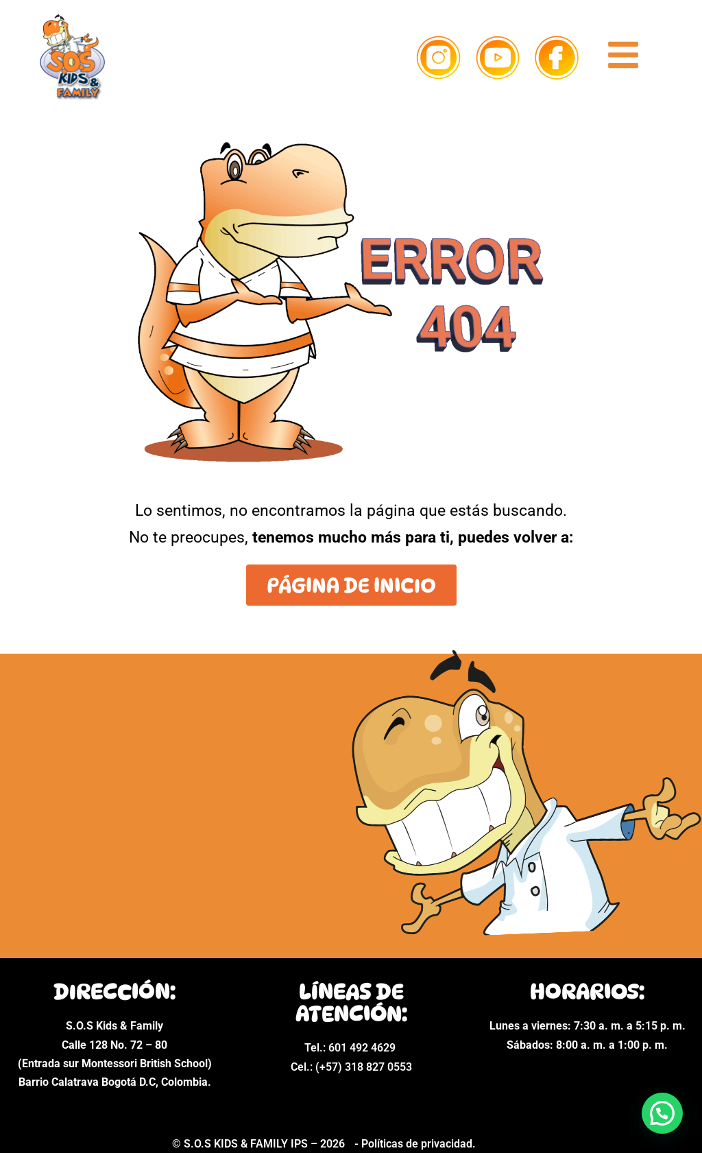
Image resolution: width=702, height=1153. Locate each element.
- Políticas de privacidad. (415, 1143)
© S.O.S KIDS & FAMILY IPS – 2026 (260, 1143)
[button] (662, 1113)
